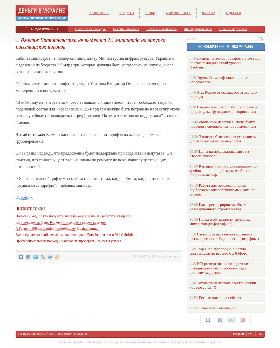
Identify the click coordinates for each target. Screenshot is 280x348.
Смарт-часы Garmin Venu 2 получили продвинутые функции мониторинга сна (224, 109)
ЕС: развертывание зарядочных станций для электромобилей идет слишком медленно (219, 268)
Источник (24, 197)
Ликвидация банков (198, 29)
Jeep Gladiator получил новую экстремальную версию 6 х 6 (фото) (219, 251)
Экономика (99, 13)
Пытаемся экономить (161, 29)
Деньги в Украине (75, 334)
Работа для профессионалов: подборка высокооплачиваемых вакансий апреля (224, 189)
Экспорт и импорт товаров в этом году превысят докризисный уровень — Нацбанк (225, 62)
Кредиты (126, 13)
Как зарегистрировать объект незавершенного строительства (218, 207)
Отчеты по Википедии (217, 308)
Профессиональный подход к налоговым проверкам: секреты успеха (68, 241)
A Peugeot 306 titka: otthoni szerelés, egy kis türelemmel (57, 229)
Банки (150, 13)
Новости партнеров (233, 29)
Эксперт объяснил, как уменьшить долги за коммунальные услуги (223, 139)
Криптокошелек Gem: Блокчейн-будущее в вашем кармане (61, 222)
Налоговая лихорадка (90, 29)
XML (251, 334)
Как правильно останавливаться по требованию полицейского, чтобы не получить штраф (223, 170)
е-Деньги (233, 13)
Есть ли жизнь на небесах (220, 298)
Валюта (208, 13)
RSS (259, 334)
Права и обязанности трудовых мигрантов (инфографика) (220, 221)
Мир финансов (179, 13)
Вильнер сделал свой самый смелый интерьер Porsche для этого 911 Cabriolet (75, 235)
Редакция (239, 334)
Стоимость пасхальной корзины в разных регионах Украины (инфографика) (224, 236)
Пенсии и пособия (126, 29)
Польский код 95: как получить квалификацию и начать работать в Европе (73, 216)
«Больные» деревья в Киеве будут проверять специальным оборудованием (223, 124)
